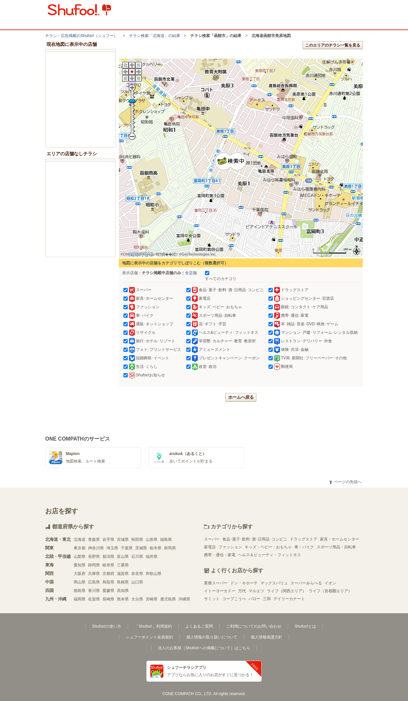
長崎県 (108, 599)
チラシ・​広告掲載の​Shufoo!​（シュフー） (81, 35)
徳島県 (79, 590)
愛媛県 (108, 590)
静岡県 (94, 565)
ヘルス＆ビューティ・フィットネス (269, 555)
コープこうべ (234, 599)
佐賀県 (94, 599)
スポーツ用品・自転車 (336, 547)
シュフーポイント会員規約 (149, 637)
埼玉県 (112, 548)
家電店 (210, 547)
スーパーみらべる (306, 583)
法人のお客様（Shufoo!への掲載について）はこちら (204, 648)
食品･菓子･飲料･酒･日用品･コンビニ (254, 539)
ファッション (230, 547)
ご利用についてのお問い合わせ (253, 626)
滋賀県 (123, 573)
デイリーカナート (289, 599)
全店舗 (191, 273)
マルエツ (256, 591)
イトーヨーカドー (219, 591)
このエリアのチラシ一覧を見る (332, 45)
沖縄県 (184, 599)
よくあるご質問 (199, 626)
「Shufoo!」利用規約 (153, 626)
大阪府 (79, 573)
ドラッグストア (303, 539)
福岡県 (79, 599)
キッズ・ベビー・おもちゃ (268, 547)
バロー (254, 599)
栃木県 (155, 548)
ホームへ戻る (241, 397)
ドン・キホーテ (244, 583)
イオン (330, 583)
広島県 (94, 582)
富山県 (123, 556)
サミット (212, 599)
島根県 (123, 582)
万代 (242, 591)
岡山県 (79, 582)
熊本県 (123, 599)
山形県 (152, 539)
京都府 (108, 573)
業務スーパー (216, 583)
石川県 (137, 556)
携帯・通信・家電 (219, 555)
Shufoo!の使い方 (106, 626)
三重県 (123, 565)
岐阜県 (108, 565)
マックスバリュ (274, 583)
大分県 (137, 599)
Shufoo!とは (305, 626)
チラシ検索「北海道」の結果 (154, 35)
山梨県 (79, 556)
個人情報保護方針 (266, 637)
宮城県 (123, 539)
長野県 (94, 556)
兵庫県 (94, 573)
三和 (267, 599)
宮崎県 (152, 599)
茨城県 (141, 548)
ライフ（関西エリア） (286, 591)
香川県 (94, 590)
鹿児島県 (168, 599)
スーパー (212, 539)
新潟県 (108, 556)
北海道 (79, 539)
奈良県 (137, 573)
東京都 (79, 548)
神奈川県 (96, 548)
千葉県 (127, 548)
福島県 (166, 539)
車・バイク (304, 547)
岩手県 (108, 539)
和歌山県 (153, 573)
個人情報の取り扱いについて (211, 637)
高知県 (123, 590)
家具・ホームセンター (339, 539)
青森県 (94, 539)
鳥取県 (108, 582)
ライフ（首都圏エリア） (330, 591)
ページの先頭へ (345, 482)
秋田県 (137, 539)
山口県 (137, 582)
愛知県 (79, 565)
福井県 (152, 556)
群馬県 (170, 548)
